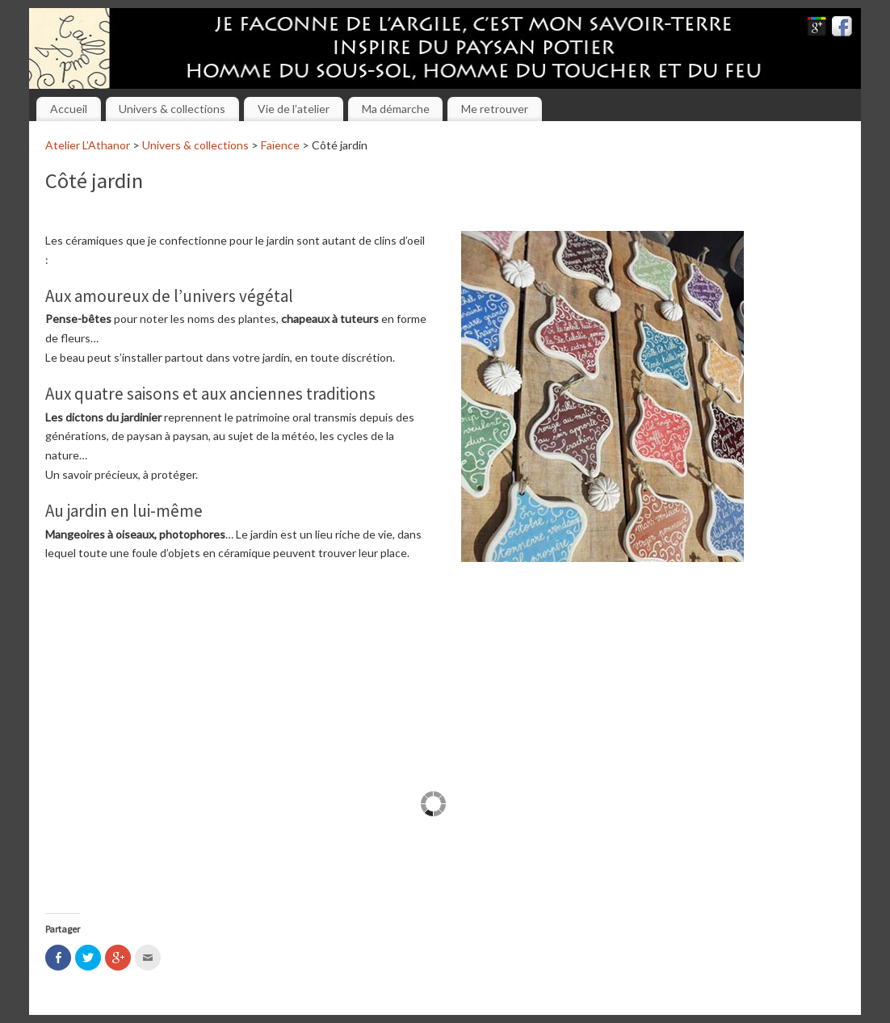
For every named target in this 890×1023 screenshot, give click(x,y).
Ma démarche (396, 108)
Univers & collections (172, 108)
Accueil (68, 108)
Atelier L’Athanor (87, 145)
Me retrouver (494, 108)
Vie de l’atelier (294, 108)
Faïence (280, 145)
